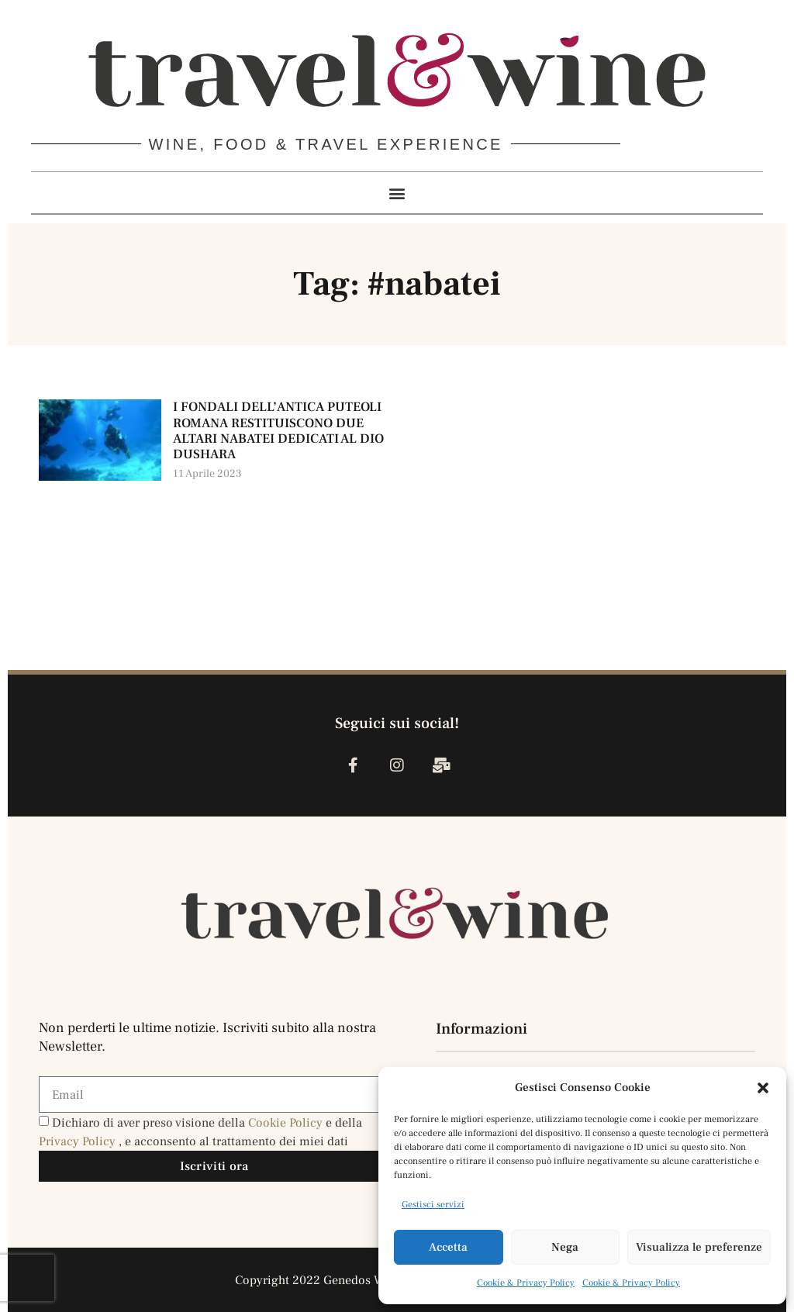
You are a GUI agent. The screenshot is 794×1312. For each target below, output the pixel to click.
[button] (763, 1088)
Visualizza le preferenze (699, 1247)
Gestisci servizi (433, 1204)
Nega (564, 1247)
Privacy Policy (79, 1141)
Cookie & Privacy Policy (526, 1283)
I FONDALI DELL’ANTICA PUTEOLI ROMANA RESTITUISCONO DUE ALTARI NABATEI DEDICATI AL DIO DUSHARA (278, 431)
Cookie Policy (287, 1123)
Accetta (448, 1247)
